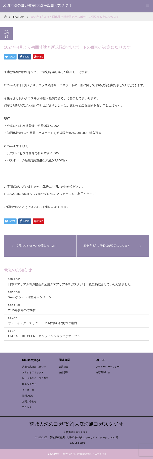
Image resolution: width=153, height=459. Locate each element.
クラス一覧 (28, 390)
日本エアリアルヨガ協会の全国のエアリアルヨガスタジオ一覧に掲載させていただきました (69, 284)
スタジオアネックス (33, 372)
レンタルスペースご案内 (35, 378)
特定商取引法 (103, 372)
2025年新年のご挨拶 (22, 310)
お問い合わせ (29, 401)
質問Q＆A (27, 395)
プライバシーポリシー (108, 366)
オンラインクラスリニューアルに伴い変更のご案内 (42, 323)
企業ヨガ (63, 366)
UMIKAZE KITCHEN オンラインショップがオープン (44, 336)
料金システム (29, 384)
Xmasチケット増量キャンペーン (30, 297)
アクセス (27, 407)
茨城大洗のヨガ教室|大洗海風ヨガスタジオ (37, 5)
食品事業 (63, 372)
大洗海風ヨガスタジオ (34, 366)
